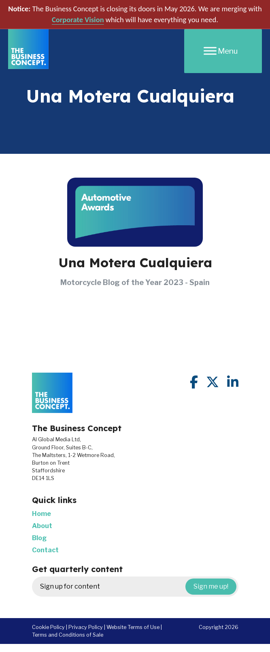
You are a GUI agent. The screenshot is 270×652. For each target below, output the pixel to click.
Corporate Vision (78, 19)
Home (41, 514)
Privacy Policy (85, 627)
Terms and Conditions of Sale (67, 635)
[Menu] (223, 51)
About (42, 526)
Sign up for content (138, 587)
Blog (39, 538)
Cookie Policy (48, 627)
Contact (45, 550)
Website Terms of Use (132, 627)
